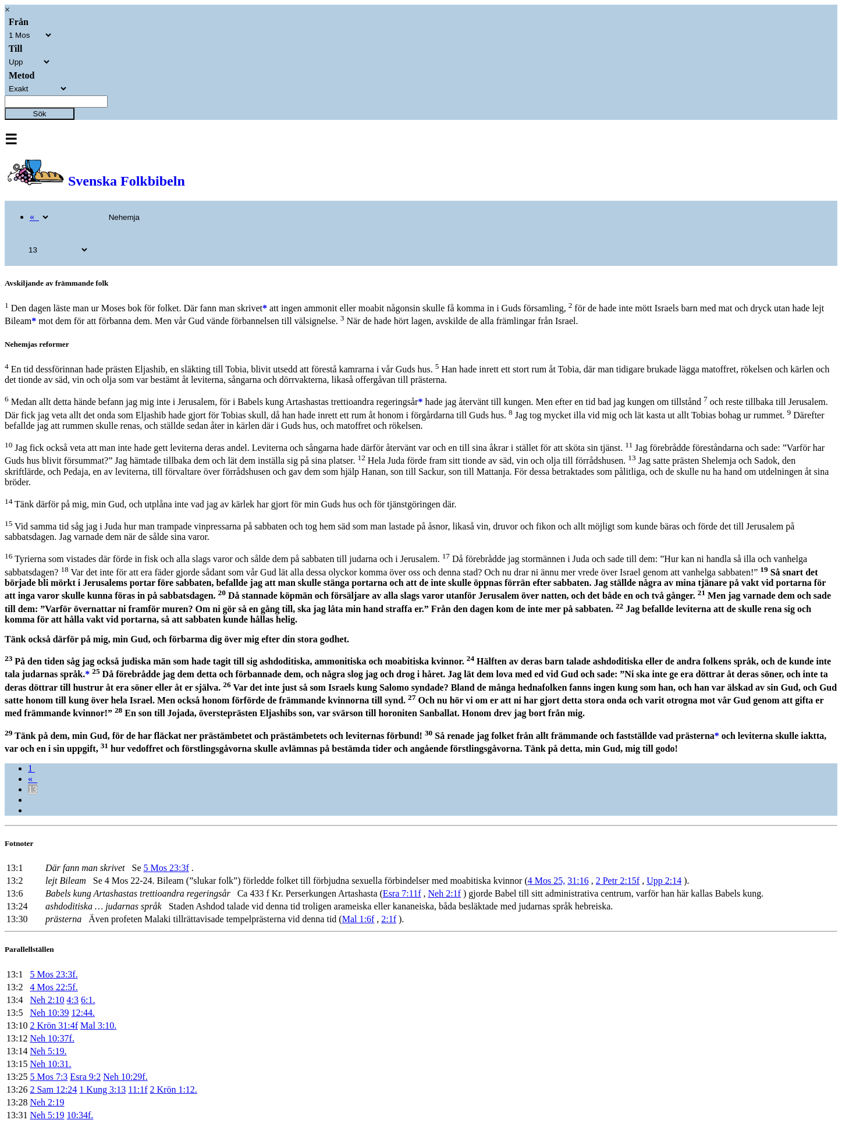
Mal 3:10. (98, 1025)
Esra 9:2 (85, 1077)
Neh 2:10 (47, 1000)
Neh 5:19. (48, 1051)
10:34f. (80, 1115)
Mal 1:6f (358, 919)
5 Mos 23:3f (166, 868)
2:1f (388, 919)
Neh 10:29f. (125, 1077)
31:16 (577, 881)
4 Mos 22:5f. (53, 987)
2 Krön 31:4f (54, 1025)
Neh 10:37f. (52, 1038)
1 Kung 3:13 (102, 1089)
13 (32, 789)
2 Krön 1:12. (173, 1089)
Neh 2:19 (47, 1102)
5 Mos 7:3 (48, 1077)
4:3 (73, 1000)
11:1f (137, 1089)
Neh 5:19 (47, 1115)
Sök (40, 113)
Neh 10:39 (49, 1013)
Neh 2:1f (444, 893)
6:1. (88, 1000)
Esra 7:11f (402, 893)
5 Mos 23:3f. (53, 974)
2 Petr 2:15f (618, 881)
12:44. (83, 1013)
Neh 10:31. (50, 1064)
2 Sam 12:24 (53, 1089)
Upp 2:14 (663, 881)
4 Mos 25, (546, 881)
